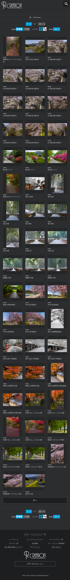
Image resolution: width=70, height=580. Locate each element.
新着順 (19, 29)
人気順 (26, 29)
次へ (41, 24)
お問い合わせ (56, 547)
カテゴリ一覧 (13, 543)
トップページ (13, 540)
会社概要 (35, 543)
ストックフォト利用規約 (56, 543)
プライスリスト (35, 547)
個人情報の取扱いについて (14, 547)
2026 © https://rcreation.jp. (29, 575)
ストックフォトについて (35, 540)
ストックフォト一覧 (56, 540)
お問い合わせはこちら (35, 564)
